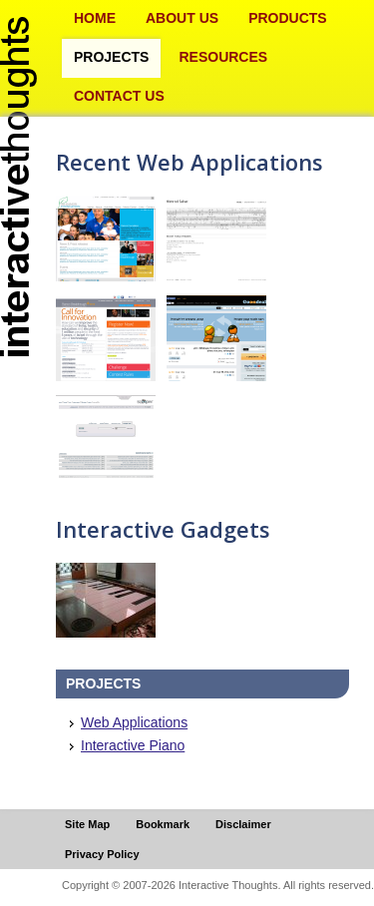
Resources (223, 57)
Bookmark (162, 824)
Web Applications (134, 722)
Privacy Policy (102, 854)
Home (95, 18)
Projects (111, 57)
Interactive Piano (133, 745)
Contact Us (119, 96)
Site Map (87, 824)
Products (287, 18)
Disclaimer (243, 824)
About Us (182, 18)
